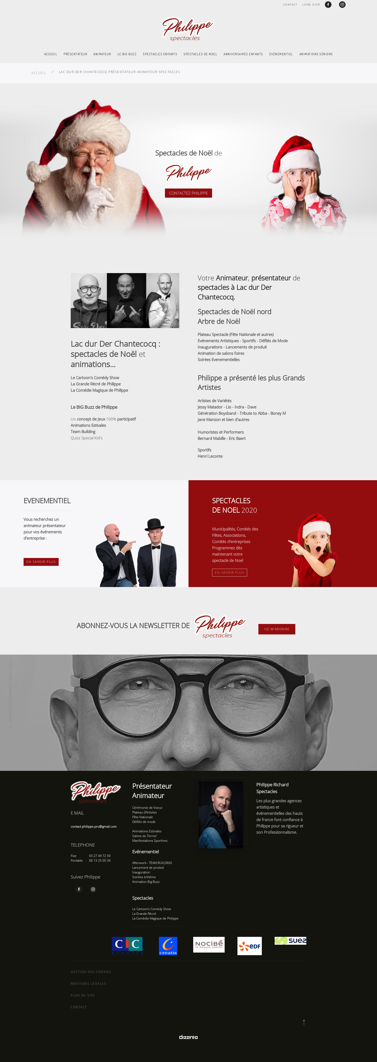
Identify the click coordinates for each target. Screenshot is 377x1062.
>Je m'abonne (277, 629)
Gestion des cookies (91, 972)
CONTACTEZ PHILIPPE (188, 193)
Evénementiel (281, 54)
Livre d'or (311, 4)
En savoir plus (41, 562)
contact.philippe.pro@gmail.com (94, 826)
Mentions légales (88, 983)
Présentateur (75, 54)
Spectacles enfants (160, 54)
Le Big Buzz (127, 54)
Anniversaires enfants (243, 54)
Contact (290, 4)
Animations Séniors (316, 54)
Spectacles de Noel (200, 54)
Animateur (102, 54)
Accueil (51, 54)
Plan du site (83, 995)
